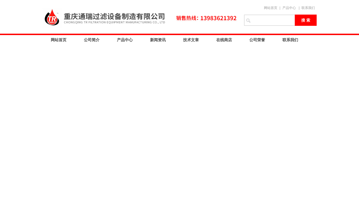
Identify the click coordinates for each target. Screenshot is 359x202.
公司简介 (92, 40)
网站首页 (270, 8)
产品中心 (289, 8)
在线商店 (224, 40)
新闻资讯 (158, 40)
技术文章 (191, 40)
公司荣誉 (257, 40)
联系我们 (308, 8)
